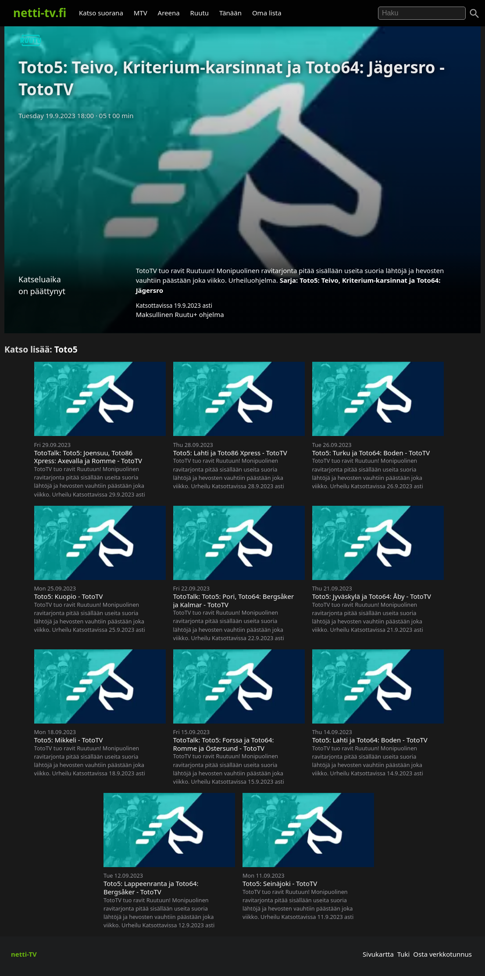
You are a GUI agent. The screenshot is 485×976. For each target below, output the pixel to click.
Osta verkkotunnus (442, 954)
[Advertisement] (242, 190)
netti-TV (24, 954)
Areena (169, 12)
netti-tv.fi (39, 13)
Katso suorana (101, 12)
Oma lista (267, 12)
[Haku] (474, 13)
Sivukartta (378, 954)
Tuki (403, 954)
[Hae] (422, 13)
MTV (140, 12)
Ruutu (199, 12)
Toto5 (66, 349)
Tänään (230, 12)
